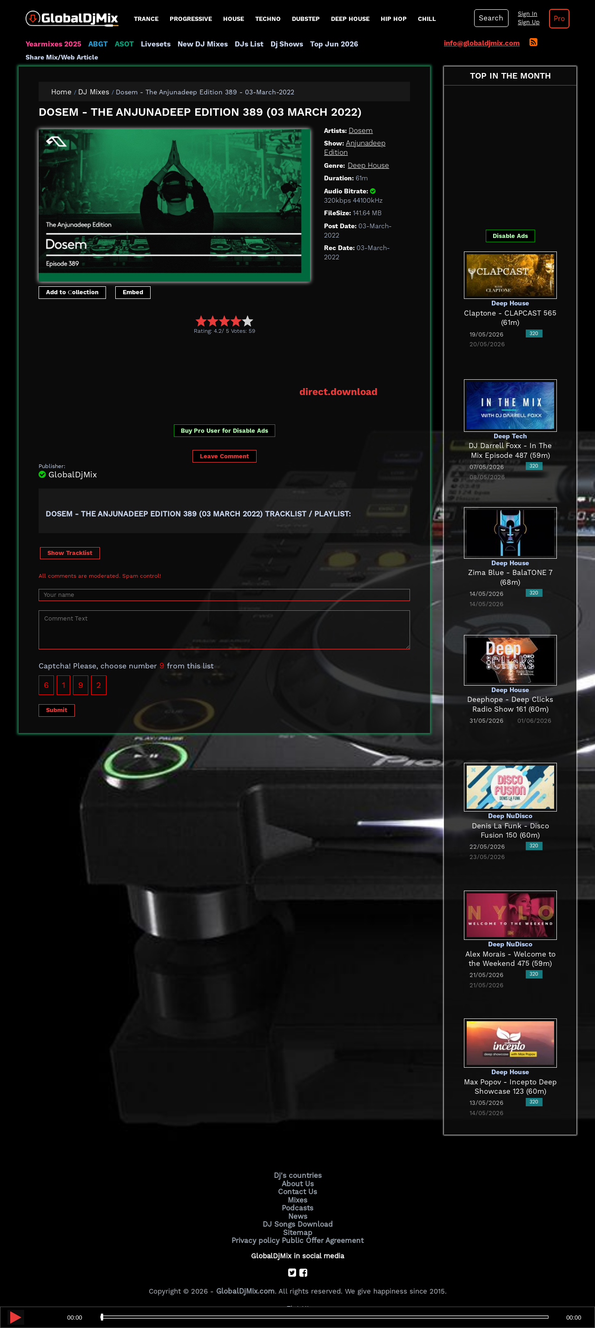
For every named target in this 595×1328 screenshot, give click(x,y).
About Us (297, 1183)
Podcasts (298, 1207)
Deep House (350, 18)
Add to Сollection (72, 292)
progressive (191, 18)
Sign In (525, 14)
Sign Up (526, 22)
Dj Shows (282, 44)
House (233, 18)
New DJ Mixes (199, 44)
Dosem (360, 130)
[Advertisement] (208, 360)
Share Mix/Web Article (62, 57)
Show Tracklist (70, 551)
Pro (556, 18)
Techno (268, 18)
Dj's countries (297, 1175)
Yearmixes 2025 (53, 44)
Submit (56, 709)
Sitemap (297, 1231)
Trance (146, 18)
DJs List (245, 44)
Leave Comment (224, 455)
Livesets (153, 44)
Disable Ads (510, 235)
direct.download (339, 391)
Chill (427, 18)
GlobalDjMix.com (245, 1289)
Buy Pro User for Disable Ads (224, 430)
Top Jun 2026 (328, 44)
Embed (133, 292)
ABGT (96, 44)
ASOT (122, 44)
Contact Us (297, 1191)
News (297, 1215)
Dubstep (306, 18)
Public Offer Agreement (321, 1238)
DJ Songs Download (297, 1223)
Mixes (297, 1199)
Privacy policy (257, 1238)
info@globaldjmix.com (482, 43)
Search (490, 18)
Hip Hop (394, 18)
